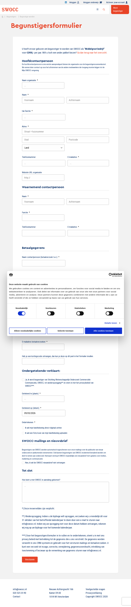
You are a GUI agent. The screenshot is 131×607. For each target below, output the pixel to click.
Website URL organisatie (32, 172)
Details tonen (111, 323)
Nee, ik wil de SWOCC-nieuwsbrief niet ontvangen (45, 462)
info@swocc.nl (20, 589)
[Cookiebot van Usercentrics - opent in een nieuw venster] (110, 275)
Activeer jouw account (116, 2)
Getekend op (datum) (31, 408)
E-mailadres (73, 157)
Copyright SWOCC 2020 (97, 596)
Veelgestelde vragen (95, 589)
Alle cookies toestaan (103, 331)
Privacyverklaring (94, 593)
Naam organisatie (30, 80)
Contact (16, 596)
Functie (26, 212)
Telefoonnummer (29, 157)
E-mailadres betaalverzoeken (34, 342)
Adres (25, 126)
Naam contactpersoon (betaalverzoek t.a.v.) (40, 257)
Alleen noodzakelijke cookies (27, 331)
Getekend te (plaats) (31, 393)
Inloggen (74, 2)
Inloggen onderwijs (92, 2)
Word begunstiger (118, 9)
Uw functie (27, 111)
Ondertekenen (28, 422)
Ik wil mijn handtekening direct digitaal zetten (43, 428)
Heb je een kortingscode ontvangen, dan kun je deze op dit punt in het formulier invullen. (57, 356)
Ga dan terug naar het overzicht (92, 52)
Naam (25, 95)
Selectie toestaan (65, 331)
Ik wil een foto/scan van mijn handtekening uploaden (46, 433)
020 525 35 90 (19, 593)
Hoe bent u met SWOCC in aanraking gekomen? (41, 480)
